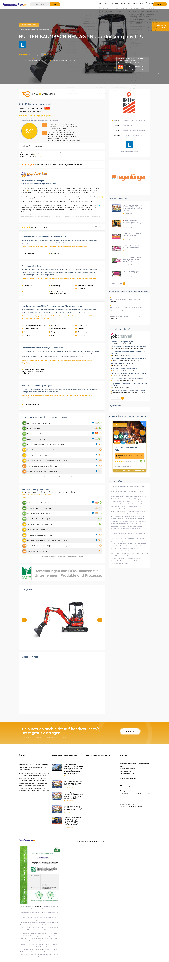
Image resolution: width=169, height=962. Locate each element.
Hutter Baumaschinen (30, 405)
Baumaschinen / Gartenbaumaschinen (56, 286)
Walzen (25, 332)
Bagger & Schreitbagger (84, 285)
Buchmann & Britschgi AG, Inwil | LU (38, 455)
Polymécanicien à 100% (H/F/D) (122, 363)
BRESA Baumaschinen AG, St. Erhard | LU (40, 508)
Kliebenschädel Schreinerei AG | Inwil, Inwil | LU (42, 466)
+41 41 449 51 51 (26, 59)
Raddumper (54, 325)
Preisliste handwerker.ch (131, 806)
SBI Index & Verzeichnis (98, 4)
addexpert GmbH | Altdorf (120, 375)
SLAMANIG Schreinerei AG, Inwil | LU (38, 423)
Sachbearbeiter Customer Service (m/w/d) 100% (128, 347)
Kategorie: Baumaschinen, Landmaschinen (35, 30)
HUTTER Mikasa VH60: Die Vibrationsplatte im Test (131, 246)
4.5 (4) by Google (62, 227)
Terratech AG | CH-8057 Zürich (122, 343)
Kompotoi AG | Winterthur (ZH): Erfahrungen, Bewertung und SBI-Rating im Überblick (73, 783)
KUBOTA (26, 335)
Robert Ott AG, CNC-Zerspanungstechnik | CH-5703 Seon (128, 393)
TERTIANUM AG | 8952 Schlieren (122, 380)
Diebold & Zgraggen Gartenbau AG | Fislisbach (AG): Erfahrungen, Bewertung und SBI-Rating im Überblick (73, 795)
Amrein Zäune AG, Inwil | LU (36, 428)
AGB (92, 843)
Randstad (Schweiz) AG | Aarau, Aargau (125, 355)
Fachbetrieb (54, 253)
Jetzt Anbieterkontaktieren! (160, 26)
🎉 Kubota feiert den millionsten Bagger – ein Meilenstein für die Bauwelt (132, 222)
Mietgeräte (27, 285)
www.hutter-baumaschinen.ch (63, 60)
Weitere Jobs (117, 398)
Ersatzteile (80, 335)
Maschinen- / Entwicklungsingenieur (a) (125, 368)
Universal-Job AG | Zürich (120, 387)
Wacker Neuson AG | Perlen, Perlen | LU (39, 513)
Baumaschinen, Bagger (28, 24)
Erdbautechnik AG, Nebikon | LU (37, 530)
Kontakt (130, 731)
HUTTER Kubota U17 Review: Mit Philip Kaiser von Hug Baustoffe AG (132, 259)
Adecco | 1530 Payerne (119, 365)
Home (122, 804)
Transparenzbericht (104, 843)
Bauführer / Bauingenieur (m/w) (123, 342)
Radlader (79, 328)
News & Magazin (114, 4)
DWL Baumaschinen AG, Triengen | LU (39, 524)
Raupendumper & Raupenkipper (34, 325)
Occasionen (27, 292)
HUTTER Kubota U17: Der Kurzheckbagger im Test (131, 272)
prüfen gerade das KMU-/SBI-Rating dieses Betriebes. (52, 164)
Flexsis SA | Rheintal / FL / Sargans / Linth (125, 360)
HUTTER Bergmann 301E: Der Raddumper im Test (132, 234)
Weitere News (118, 283)
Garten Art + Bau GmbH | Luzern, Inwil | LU (40, 450)
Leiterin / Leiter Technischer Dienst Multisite (127, 378)
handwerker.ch (38, 906)
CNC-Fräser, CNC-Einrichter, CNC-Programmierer (128, 373)
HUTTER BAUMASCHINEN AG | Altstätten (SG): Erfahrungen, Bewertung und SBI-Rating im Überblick (133, 207)
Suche (55, 4)
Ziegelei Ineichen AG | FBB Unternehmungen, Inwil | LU (44, 471)
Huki (51, 335)
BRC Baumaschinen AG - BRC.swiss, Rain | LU (41, 503)
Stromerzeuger (81, 332)
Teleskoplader (81, 325)
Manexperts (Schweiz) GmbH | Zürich (124, 370)
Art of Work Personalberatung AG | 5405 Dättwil (127, 348)
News (128, 804)
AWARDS (126, 4)
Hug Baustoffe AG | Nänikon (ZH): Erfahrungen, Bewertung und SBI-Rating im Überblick (73, 807)
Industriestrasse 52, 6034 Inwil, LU (48, 59)
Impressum (84, 843)
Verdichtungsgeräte (30, 328)
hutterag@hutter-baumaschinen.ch (34, 60)
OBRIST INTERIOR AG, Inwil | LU (37, 439)
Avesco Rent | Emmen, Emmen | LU (38, 519)
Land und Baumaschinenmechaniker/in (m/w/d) (128, 359)
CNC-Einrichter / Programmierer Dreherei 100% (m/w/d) (128, 353)
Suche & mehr (137, 4)
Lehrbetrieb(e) (28, 253)
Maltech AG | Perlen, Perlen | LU (37, 551)
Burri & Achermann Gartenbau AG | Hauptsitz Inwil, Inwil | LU (46, 444)
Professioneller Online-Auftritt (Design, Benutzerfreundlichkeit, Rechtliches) (33, 371)
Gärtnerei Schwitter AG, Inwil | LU (37, 434)
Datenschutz (73, 843)
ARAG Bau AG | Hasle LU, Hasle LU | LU (39, 535)
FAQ (133, 804)
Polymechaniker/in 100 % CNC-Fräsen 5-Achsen (128, 390)
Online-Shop (80, 288)
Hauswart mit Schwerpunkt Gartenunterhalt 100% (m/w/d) (129, 384)
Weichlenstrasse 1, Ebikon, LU (123, 466)
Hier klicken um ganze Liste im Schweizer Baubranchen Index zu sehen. (62, 477)
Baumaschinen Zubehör (58, 328)
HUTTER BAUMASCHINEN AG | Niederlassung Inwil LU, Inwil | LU (47, 460)
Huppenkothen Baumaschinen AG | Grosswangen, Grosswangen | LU (49, 546)
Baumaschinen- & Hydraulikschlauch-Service (57, 292)
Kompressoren (55, 332)
